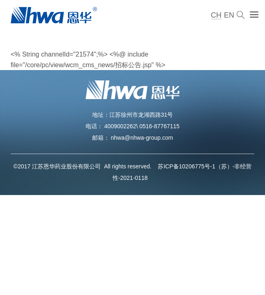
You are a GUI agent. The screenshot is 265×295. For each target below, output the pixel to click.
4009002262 (120, 126)
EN (229, 15)
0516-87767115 (159, 126)
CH (216, 15)
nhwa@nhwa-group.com (142, 137)
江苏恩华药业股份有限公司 (68, 166)
